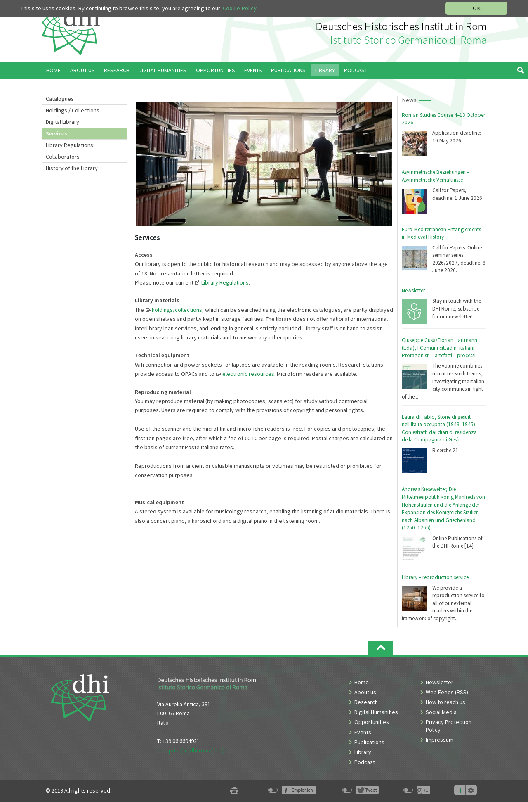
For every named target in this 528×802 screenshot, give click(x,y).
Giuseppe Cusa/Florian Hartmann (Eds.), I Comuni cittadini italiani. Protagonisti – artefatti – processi (439, 348)
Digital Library (62, 122)
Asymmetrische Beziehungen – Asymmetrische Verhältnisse (435, 175)
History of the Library (72, 168)
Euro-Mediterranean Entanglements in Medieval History (441, 233)
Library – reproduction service (435, 577)
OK (477, 8)
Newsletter (413, 290)
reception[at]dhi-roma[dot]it (192, 750)
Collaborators (63, 156)
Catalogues (60, 98)
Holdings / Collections (72, 110)
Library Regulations (69, 145)
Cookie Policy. (240, 8)
